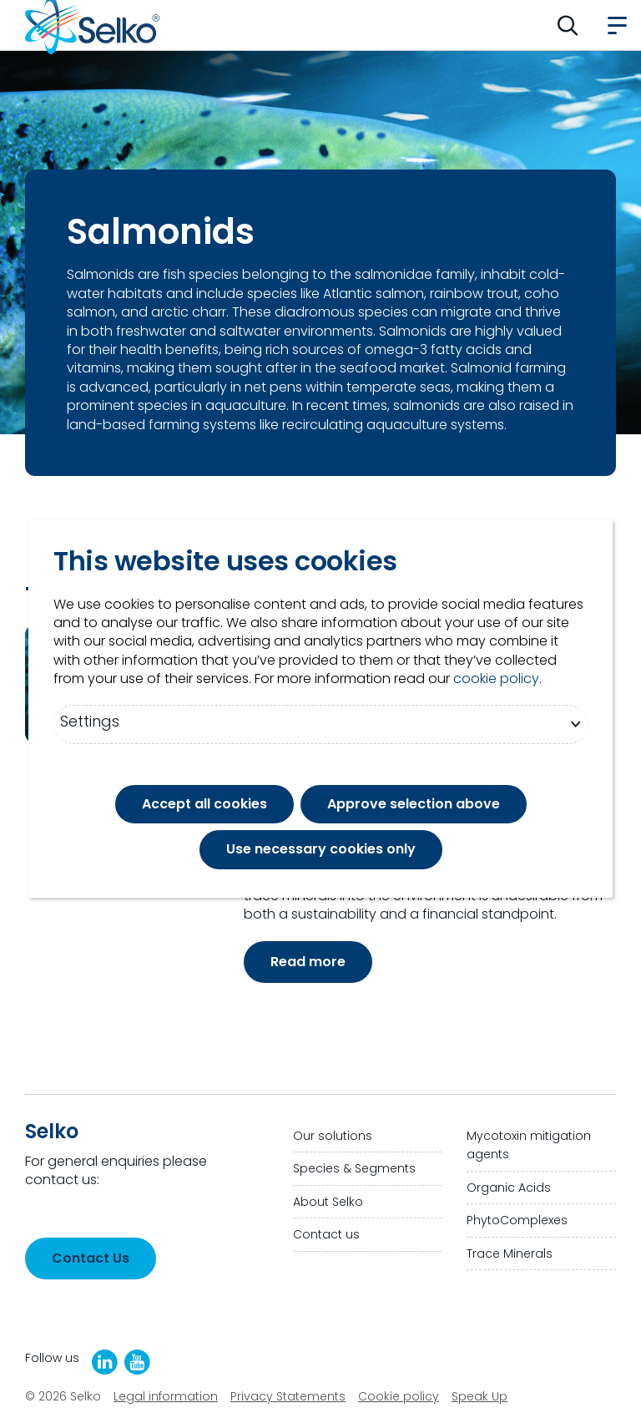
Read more (308, 961)
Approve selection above (413, 803)
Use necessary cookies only (321, 848)
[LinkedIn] (105, 1362)
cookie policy (496, 679)
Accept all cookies (204, 803)
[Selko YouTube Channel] (137, 1362)
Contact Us (90, 1258)
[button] (568, 25)
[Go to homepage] (92, 25)
